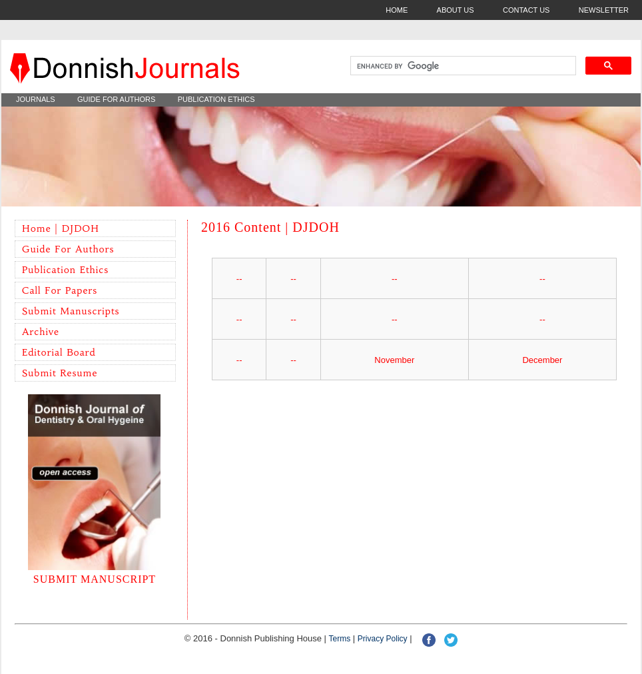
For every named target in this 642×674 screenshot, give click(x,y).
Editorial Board (59, 352)
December (542, 360)
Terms (340, 638)
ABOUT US (455, 10)
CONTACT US (526, 10)
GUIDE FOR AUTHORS (116, 99)
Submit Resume (59, 373)
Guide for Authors (68, 249)
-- (239, 279)
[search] (462, 66)
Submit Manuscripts (70, 311)
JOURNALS (35, 99)
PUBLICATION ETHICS (216, 99)
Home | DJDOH (60, 228)
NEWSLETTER (604, 10)
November (394, 360)
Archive (40, 332)
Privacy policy (383, 638)
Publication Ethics (65, 270)
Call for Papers (59, 290)
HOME (397, 10)
